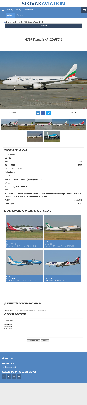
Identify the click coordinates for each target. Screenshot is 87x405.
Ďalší (73, 113)
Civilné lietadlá (18, 22)
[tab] (43, 26)
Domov (9, 22)
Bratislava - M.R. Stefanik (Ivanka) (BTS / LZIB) (24, 179)
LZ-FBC (8, 158)
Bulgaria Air (10, 172)
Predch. (13, 113)
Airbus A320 (10, 165)
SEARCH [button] (43, 26)
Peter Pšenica (10, 203)
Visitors (20, 15)
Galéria (10, 15)
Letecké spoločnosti (9, 367)
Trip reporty (28, 10)
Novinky (10, 10)
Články (18, 10)
